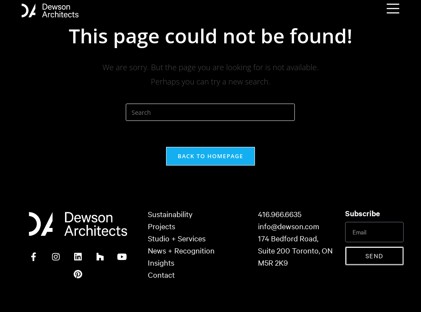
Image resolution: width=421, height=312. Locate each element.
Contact (161, 275)
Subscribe (362, 213)
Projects (161, 226)
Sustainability (170, 214)
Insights (161, 262)
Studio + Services (177, 238)
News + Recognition (181, 250)
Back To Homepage (210, 156)
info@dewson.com (288, 226)
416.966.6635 (279, 214)
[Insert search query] (210, 112)
